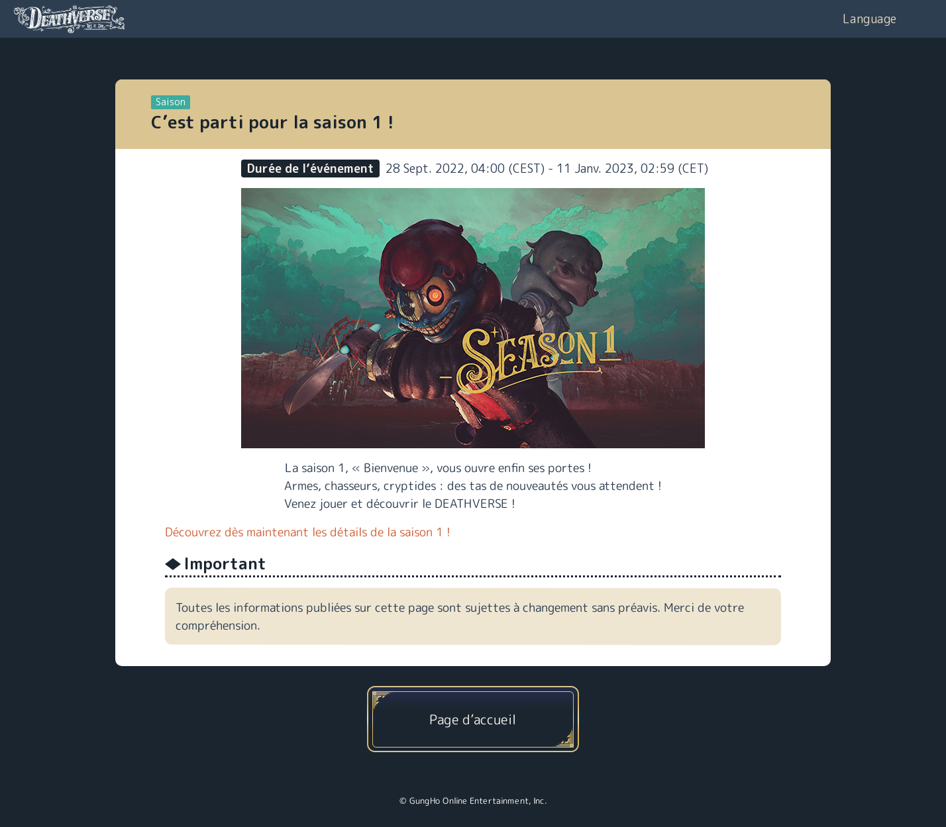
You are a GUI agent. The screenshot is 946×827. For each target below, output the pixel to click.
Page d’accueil (472, 719)
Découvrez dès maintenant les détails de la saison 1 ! (307, 532)
